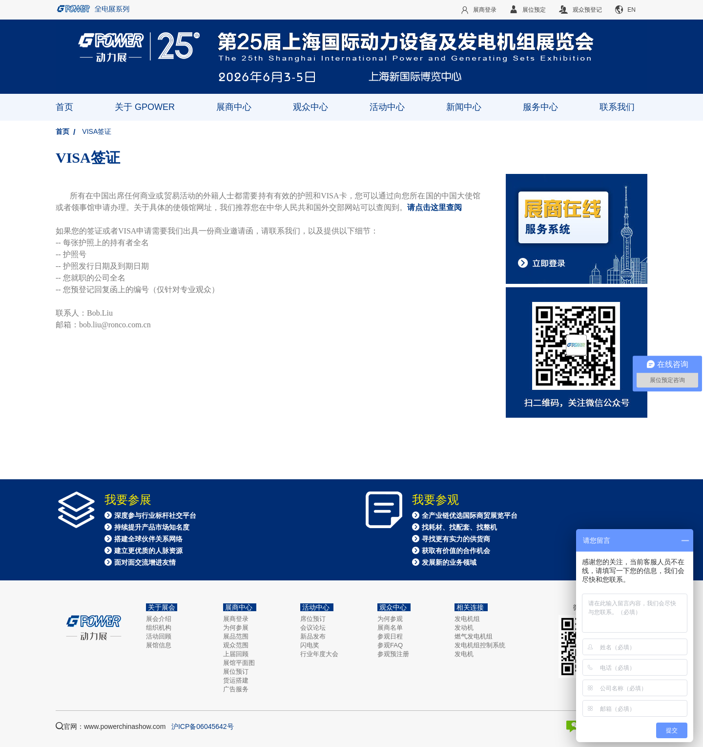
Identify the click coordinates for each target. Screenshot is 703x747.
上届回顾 (235, 654)
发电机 (464, 654)
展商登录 (235, 618)
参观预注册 (393, 654)
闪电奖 (309, 645)
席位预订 (313, 618)
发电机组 (467, 618)
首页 (64, 107)
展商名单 (390, 627)
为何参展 (235, 627)
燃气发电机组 (474, 636)
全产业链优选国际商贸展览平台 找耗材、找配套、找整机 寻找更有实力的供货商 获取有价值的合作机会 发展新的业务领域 (464, 539)
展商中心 (233, 107)
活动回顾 (158, 636)
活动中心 (387, 107)
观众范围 (235, 645)
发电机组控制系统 (480, 645)
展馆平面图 (239, 662)
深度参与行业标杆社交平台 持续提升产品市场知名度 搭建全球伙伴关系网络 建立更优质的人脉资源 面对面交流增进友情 (150, 539)
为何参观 (390, 618)
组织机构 (158, 627)
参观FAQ (390, 645)
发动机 (464, 627)
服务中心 (540, 107)
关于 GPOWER (145, 107)
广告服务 (235, 689)
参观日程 (390, 636)
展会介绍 (158, 618)
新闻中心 (463, 107)
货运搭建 (235, 680)
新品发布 (313, 636)
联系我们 (617, 107)
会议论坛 (313, 627)
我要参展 (127, 499)
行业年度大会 (319, 654)
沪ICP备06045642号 (202, 726)
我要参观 (435, 499)
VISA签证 (96, 131)
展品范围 (235, 636)
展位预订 (235, 671)
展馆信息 (158, 645)
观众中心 (310, 107)
